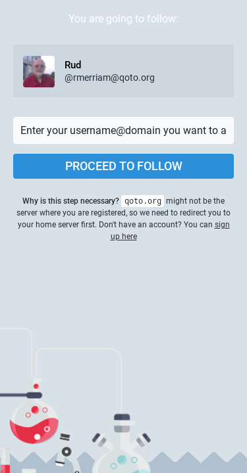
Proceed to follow (123, 166)
